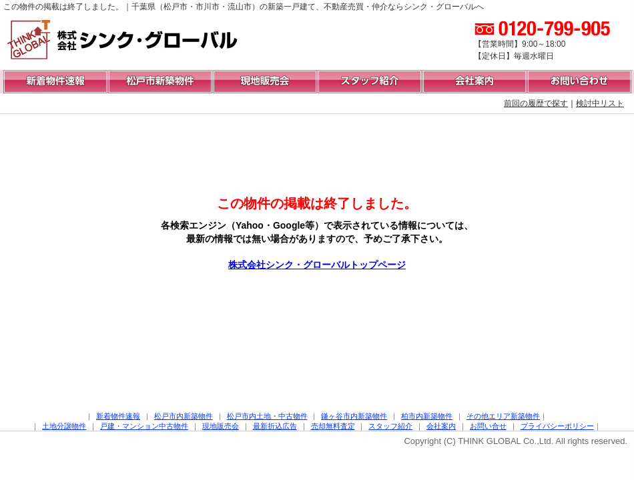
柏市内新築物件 (426, 416)
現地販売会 (220, 426)
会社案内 (441, 426)
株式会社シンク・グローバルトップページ (317, 264)
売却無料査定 (333, 426)
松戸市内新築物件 (183, 416)
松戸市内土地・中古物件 (267, 416)
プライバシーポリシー (557, 426)
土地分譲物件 (64, 426)
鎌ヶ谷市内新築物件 (354, 416)
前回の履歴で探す (536, 103)
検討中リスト (600, 103)
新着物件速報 (118, 416)
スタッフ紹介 (390, 426)
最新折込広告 (275, 426)
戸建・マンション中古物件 (144, 426)
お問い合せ (488, 426)
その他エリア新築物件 (503, 416)
